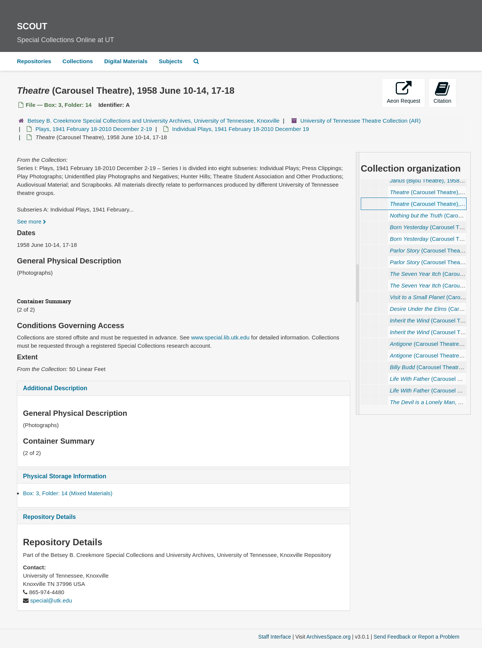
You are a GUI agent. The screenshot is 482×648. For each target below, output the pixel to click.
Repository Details (49, 517)
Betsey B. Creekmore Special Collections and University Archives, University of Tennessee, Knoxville (153, 120)
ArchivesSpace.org (328, 637)
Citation (442, 92)
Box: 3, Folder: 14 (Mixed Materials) (68, 493)
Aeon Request (403, 92)
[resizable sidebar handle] (357, 283)
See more (31, 221)
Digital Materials (126, 61)
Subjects (171, 61)
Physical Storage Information (64, 476)
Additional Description (55, 388)
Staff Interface (274, 637)
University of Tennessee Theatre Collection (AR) (360, 120)
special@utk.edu (51, 600)
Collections (78, 61)
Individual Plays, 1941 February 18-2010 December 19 (240, 129)
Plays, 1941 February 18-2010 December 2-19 (93, 129)
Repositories (34, 61)
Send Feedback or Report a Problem (416, 637)
